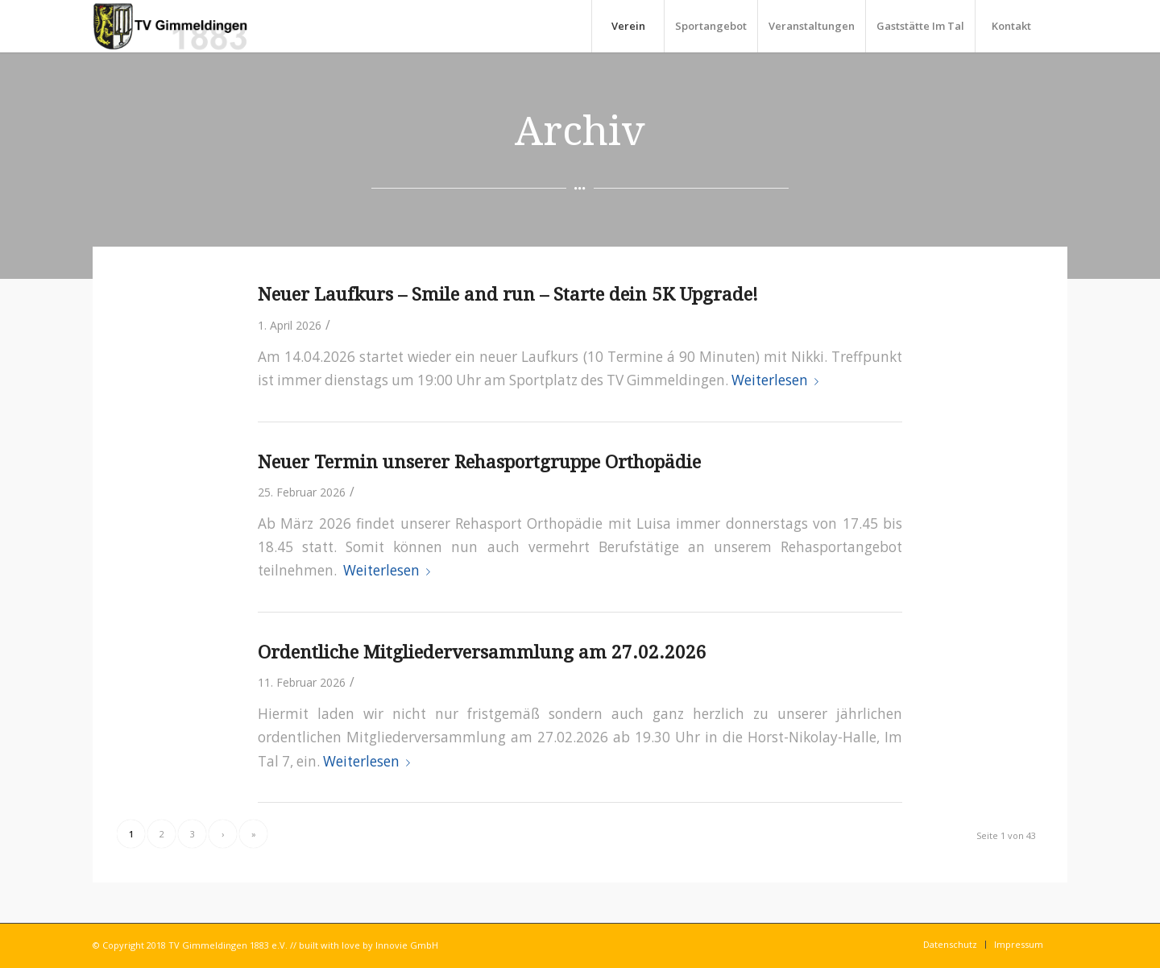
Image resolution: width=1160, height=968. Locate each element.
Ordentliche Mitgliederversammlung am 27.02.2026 (482, 652)
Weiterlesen (778, 380)
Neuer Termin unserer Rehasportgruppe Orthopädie (479, 461)
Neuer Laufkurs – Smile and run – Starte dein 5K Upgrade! (508, 294)
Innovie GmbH (406, 945)
